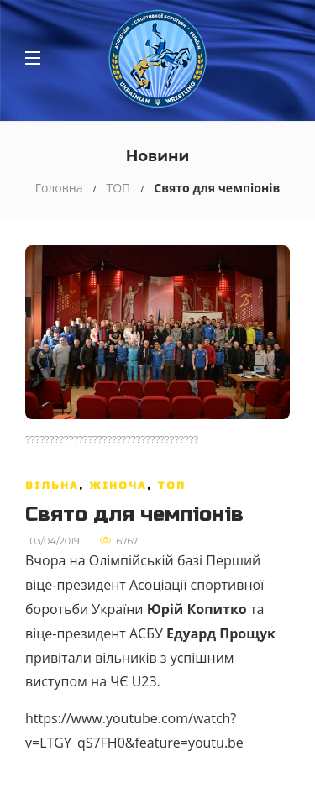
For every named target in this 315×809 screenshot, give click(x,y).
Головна (59, 188)
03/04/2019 (54, 541)
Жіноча (118, 485)
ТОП (119, 188)
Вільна (52, 485)
